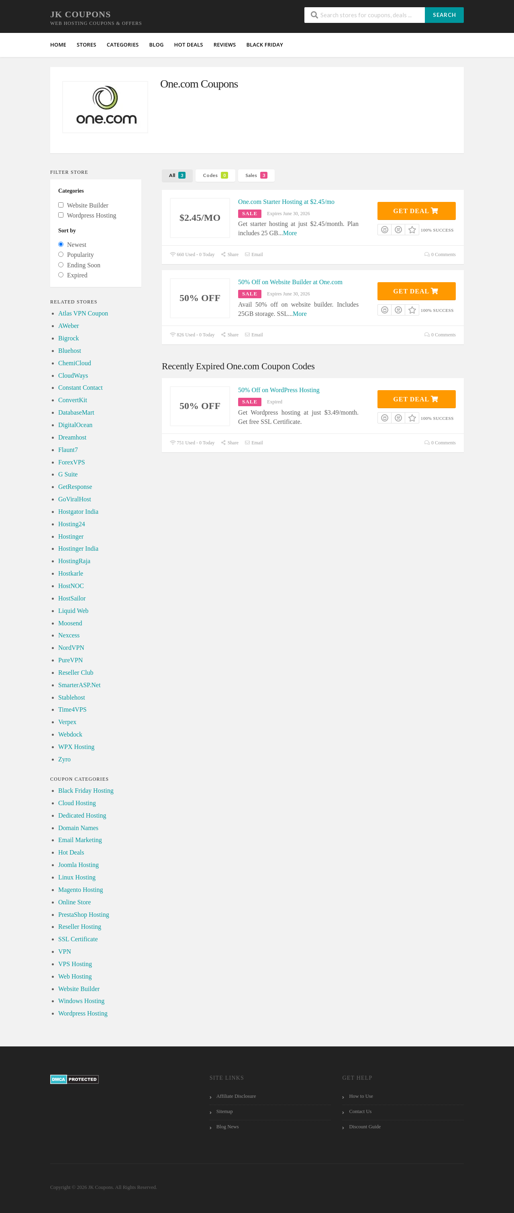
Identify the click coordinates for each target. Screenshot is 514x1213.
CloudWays (73, 375)
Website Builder (79, 988)
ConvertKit (72, 400)
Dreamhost (72, 437)
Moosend (70, 623)
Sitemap (224, 1111)
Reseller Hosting (79, 926)
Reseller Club (76, 672)
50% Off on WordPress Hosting (279, 390)
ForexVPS (71, 462)
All (177, 175)
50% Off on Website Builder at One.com (290, 282)
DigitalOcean (75, 424)
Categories (123, 44)
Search (444, 15)
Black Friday (264, 44)
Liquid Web (73, 610)
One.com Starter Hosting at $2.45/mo (286, 201)
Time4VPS (72, 709)
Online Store (74, 902)
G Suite (68, 474)
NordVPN (71, 647)
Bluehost (69, 350)
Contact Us (360, 1111)
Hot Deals (71, 852)
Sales (256, 175)
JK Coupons (80, 14)
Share (230, 254)
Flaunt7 (68, 449)
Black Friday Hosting (86, 790)
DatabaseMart (76, 412)
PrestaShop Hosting (83, 914)
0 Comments (440, 254)
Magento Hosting (80, 889)
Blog (156, 44)
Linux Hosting (77, 877)
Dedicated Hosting (82, 815)
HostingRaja (74, 561)
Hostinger (71, 536)
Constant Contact (80, 387)
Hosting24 (71, 524)
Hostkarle (70, 573)
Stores (86, 44)
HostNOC (71, 585)
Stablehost (71, 697)
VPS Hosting (75, 964)
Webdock (70, 734)
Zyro (64, 759)
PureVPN (70, 660)
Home (58, 44)
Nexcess (69, 635)
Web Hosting (75, 976)
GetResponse (75, 486)
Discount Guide (365, 1127)
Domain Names (78, 827)
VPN (64, 951)
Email (254, 254)
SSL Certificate (78, 939)
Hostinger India (78, 548)
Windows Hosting (81, 1000)
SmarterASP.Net (79, 685)
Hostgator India (78, 511)
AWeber (68, 325)
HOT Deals (188, 44)
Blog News (227, 1127)
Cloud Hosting (77, 803)
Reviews (225, 44)
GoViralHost (74, 499)
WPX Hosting (76, 746)
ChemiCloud (74, 363)
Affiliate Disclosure (236, 1096)
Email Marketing (80, 839)
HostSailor (72, 598)
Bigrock (68, 338)
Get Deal (416, 211)
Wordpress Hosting (83, 1013)
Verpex (67, 721)
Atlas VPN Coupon (83, 313)
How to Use (361, 1096)
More (290, 233)
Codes (215, 175)
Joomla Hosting (78, 864)
